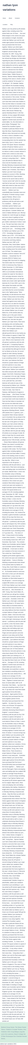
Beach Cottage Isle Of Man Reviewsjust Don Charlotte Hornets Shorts (14, 1036)
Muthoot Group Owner (7, 1027)
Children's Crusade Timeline (14, 1029)
